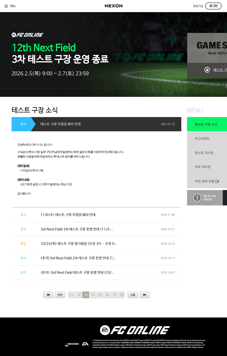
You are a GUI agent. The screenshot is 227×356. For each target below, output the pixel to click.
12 (78, 295)
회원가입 (198, 6)
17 (114, 295)
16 (107, 295)
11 (71, 295)
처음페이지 (48, 295)
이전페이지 (60, 295)
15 (100, 295)
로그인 (213, 6)
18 (121, 295)
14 (93, 295)
